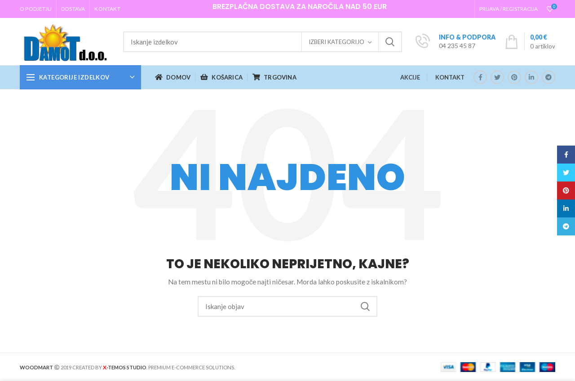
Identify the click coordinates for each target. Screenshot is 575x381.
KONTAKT (449, 77)
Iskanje (390, 41)
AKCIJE (410, 77)
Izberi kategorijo (336, 41)
